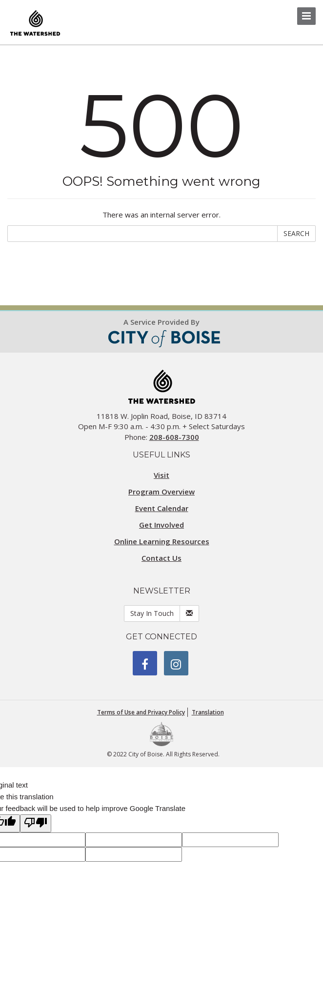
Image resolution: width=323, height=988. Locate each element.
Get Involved (161, 525)
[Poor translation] (35, 823)
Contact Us (161, 558)
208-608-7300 (174, 437)
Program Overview (161, 491)
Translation (208, 712)
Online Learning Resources (161, 541)
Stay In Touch (152, 613)
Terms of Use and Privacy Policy (141, 712)
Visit (161, 475)
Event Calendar (161, 508)
